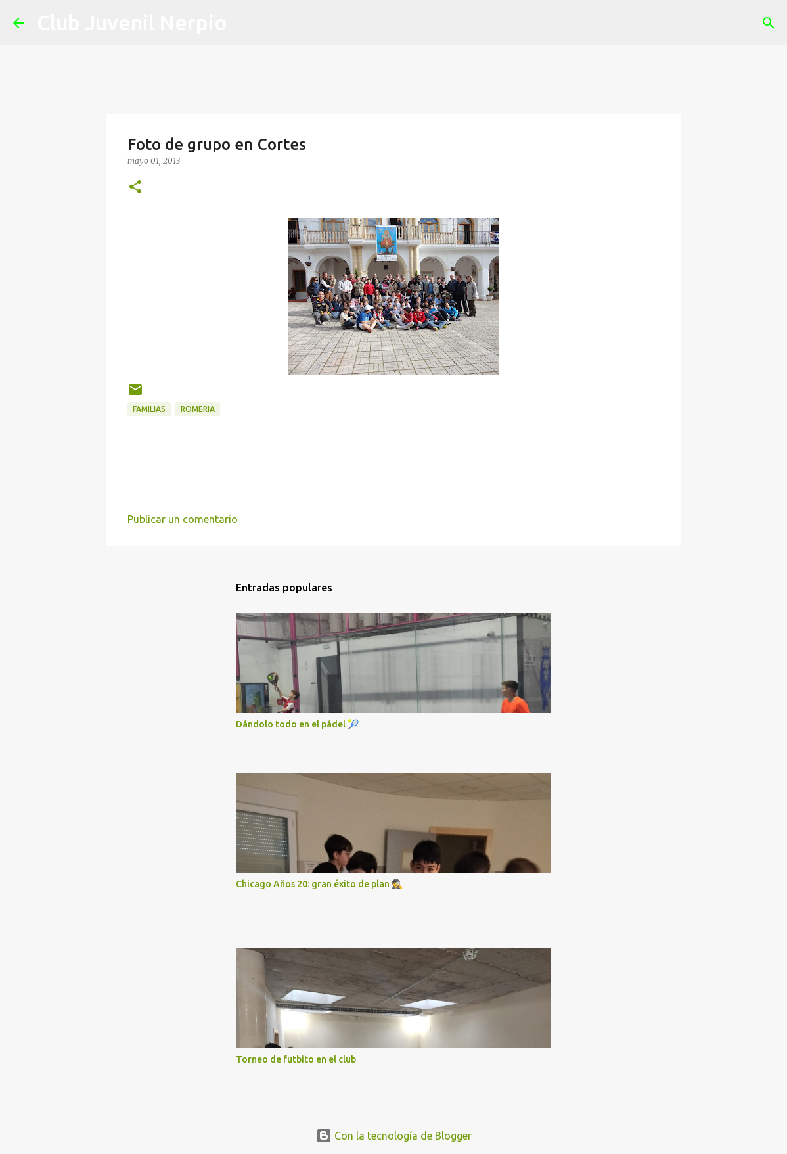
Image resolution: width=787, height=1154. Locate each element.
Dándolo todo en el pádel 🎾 (297, 724)
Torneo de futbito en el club (296, 1059)
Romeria (198, 409)
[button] (135, 187)
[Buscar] (246, 23)
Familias (149, 409)
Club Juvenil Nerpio (132, 22)
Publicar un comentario (182, 519)
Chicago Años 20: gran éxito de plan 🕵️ (319, 884)
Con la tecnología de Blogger (394, 1136)
